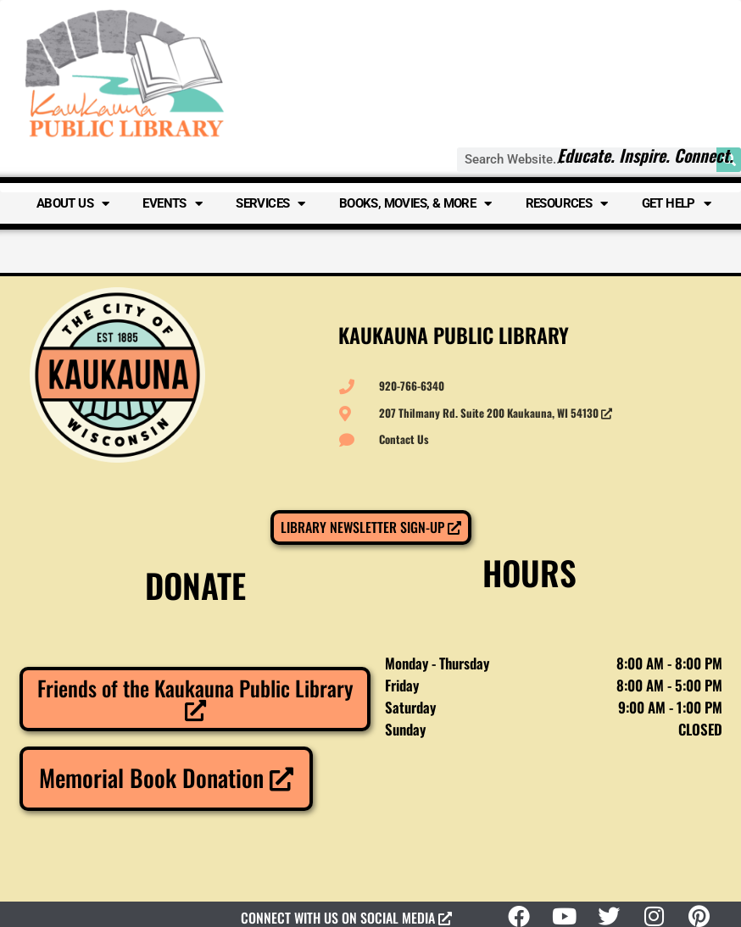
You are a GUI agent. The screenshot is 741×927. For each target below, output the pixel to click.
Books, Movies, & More (415, 204)
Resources (567, 204)
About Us (72, 204)
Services (270, 204)
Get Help (676, 204)
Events (172, 204)
